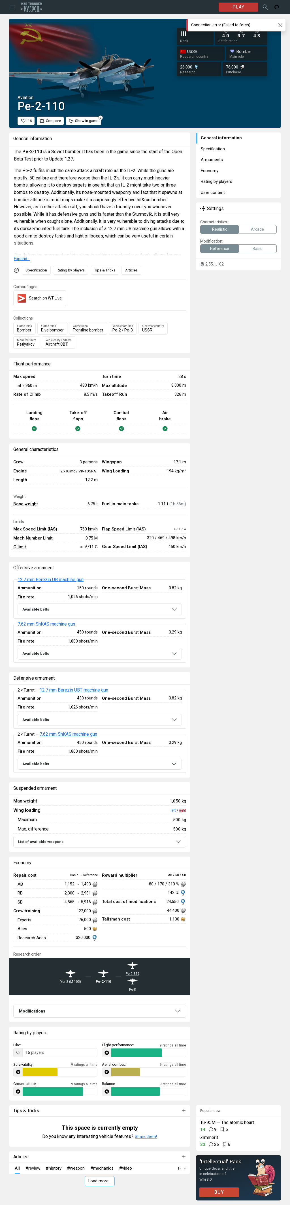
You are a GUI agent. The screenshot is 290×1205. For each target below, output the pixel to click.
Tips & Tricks (105, 270)
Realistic (219, 229)
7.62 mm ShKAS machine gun (46, 624)
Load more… (99, 1181)
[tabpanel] (99, 621)
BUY (219, 1192)
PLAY (238, 7)
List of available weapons (40, 842)
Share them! (146, 1136)
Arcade (257, 229)
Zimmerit (209, 1137)
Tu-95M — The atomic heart (227, 1122)
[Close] (280, 25)
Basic (257, 248)
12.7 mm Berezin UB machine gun (51, 579)
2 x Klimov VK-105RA (78, 471)
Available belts (35, 609)
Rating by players (71, 270)
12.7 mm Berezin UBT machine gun (74, 690)
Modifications (32, 1011)
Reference (219, 248)
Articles (131, 270)
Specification (36, 270)
